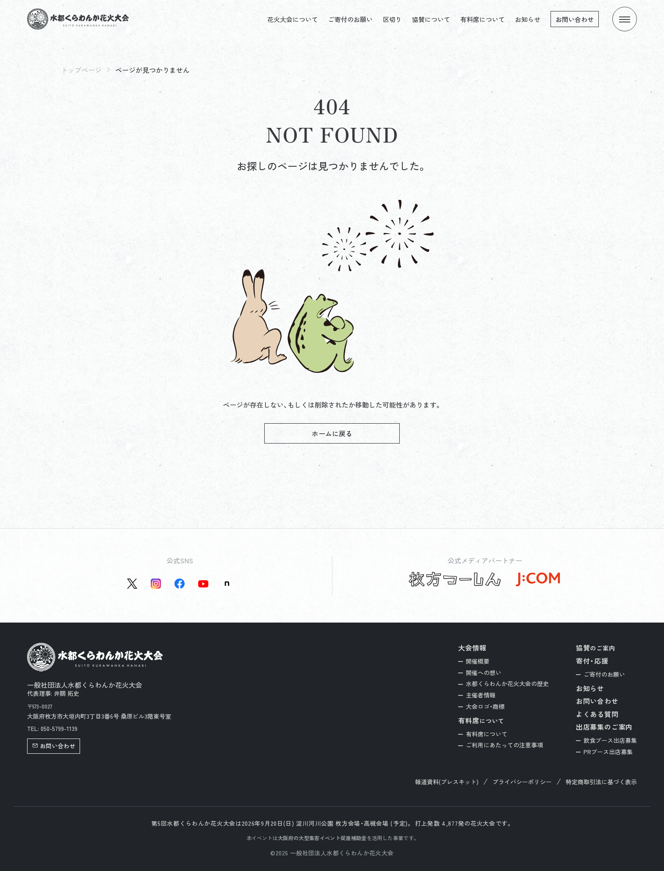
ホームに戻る (332, 433)
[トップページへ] (78, 19)
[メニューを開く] (624, 19)
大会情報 (472, 647)
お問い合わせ (575, 19)
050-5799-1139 (59, 728)
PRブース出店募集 (608, 751)
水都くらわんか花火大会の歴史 (507, 683)
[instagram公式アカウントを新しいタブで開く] (156, 583)
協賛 (595, 648)
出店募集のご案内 (604, 726)
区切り (392, 19)
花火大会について (292, 19)
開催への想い (483, 672)
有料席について (482, 19)
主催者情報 (480, 695)
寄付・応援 (592, 660)
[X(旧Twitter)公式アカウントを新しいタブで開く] (132, 583)
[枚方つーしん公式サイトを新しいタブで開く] (455, 579)
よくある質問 (597, 714)
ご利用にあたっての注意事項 (504, 745)
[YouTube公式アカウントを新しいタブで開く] (203, 583)
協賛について (431, 19)
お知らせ (527, 19)
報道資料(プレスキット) (447, 782)
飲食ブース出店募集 (610, 740)
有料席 (481, 720)
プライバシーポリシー (522, 782)
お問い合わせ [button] (53, 745)
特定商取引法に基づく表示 (601, 782)
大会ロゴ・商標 (485, 706)
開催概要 (478, 661)
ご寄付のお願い (350, 19)
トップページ (81, 69)
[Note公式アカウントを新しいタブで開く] (227, 583)
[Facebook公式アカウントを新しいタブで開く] (179, 583)
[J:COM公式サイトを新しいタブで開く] (537, 579)
